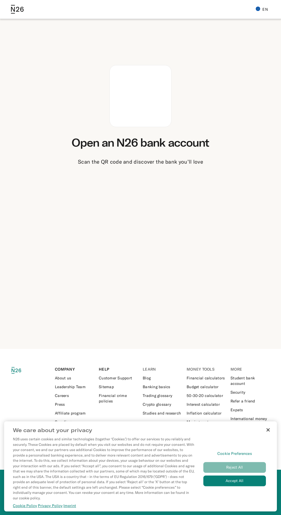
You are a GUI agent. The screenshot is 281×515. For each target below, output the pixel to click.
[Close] (268, 433)
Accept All (234, 483)
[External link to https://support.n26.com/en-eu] (118, 378)
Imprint (69, 508)
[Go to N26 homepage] (17, 9)
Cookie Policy (25, 508)
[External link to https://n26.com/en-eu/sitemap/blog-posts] (118, 387)
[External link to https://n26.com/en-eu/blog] (162, 378)
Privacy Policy (50, 508)
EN (262, 9)
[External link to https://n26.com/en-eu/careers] (74, 395)
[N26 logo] (20, 370)
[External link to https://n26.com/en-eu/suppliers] (74, 422)
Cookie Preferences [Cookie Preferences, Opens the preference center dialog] (234, 456)
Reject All (234, 470)
